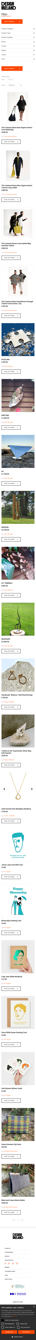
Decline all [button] (26, 1332)
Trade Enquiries (9, 1252)
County (3, 46)
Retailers (7, 1267)
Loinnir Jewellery (9, 816)
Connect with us (9, 1260)
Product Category (7, 29)
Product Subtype (7, 37)
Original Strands (8, 702)
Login (6, 1275)
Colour (3, 55)
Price (3, 59)
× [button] (34, 1306)
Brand (3, 42)
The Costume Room (10, 136)
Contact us (7, 1248)
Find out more (9, 141)
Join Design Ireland (10, 1271)
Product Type (5, 33)
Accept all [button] (9, 1332)
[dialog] (18, 1322)
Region (3, 50)
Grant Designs (8, 366)
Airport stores (8, 1279)
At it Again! (7, 872)
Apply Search (9, 21)
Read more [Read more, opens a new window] (14, 1316)
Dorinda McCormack (10, 1151)
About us (7, 1256)
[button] (10, 79)
